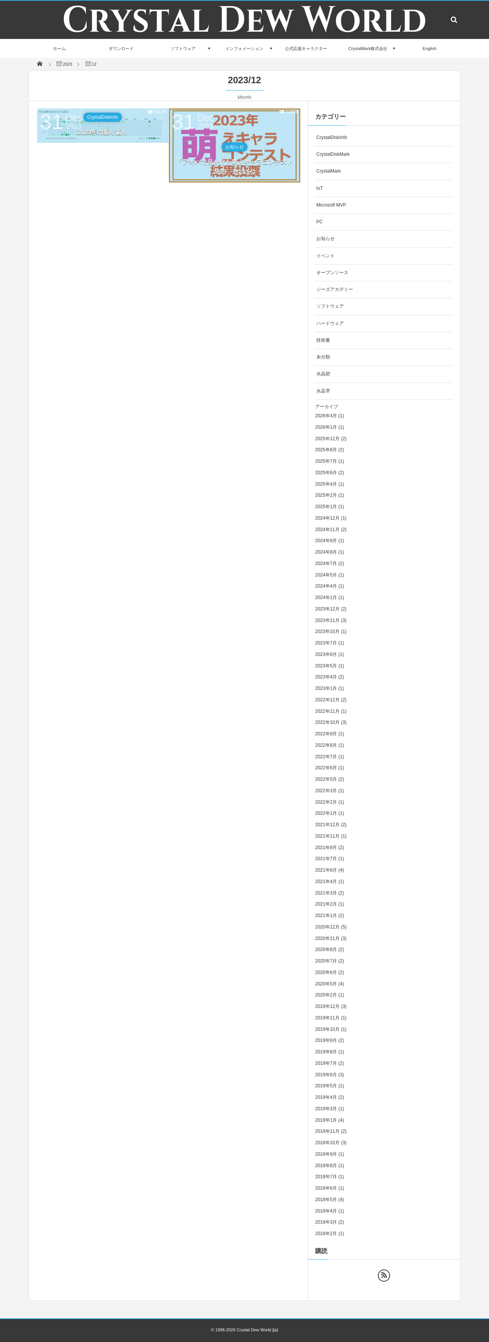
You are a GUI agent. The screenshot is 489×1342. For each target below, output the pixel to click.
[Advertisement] (168, 251)
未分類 (323, 357)
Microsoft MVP (331, 205)
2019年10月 (327, 1029)
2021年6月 (326, 870)
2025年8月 (326, 449)
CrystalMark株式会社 (367, 48)
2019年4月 (326, 1097)
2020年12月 (327, 927)
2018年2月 (326, 1233)
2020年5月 (326, 984)
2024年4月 (326, 586)
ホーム (59, 48)
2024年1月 (326, 597)
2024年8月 (326, 552)
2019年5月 (326, 1085)
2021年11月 (327, 836)
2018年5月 (326, 1199)
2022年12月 (327, 699)
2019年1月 (326, 1120)
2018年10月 (327, 1142)
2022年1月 (326, 813)
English (429, 48)
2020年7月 (326, 961)
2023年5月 (326, 666)
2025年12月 (327, 438)
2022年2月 (326, 802)
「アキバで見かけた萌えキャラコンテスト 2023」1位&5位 (234, 167)
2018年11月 (327, 1131)
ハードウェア (330, 323)
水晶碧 (323, 373)
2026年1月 (326, 427)
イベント (325, 255)
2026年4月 (326, 415)
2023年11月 (327, 620)
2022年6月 (326, 767)
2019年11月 (327, 1018)
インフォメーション (244, 48)
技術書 (323, 340)
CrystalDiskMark (333, 154)
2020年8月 (326, 949)
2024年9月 (326, 540)
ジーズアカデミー (334, 289)
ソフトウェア (183, 48)
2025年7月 (326, 461)
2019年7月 (326, 1063)
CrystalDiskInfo (102, 117)
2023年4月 (326, 677)
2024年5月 (326, 575)
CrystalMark (328, 171)
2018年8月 (326, 1165)
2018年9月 (326, 1154)
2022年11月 (327, 711)
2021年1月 (326, 915)
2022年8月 (326, 745)
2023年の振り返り (103, 132)
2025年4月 (326, 484)
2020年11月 (327, 938)
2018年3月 (326, 1222)
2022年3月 (326, 790)
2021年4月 (326, 881)
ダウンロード (121, 48)
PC (319, 221)
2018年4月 (326, 1211)
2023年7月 (326, 643)
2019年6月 (326, 1074)
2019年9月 (326, 1040)
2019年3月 (326, 1108)
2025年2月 (326, 495)
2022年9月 (326, 733)
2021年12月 (327, 824)
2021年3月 (326, 893)
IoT (319, 188)
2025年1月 (326, 506)
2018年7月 (326, 1176)
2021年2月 (326, 904)
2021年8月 (326, 847)
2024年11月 (327, 529)
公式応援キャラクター (306, 48)
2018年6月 (326, 1188)
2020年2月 (326, 995)
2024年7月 (326, 563)
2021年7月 (326, 858)
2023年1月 (326, 688)
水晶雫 (323, 391)
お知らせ (234, 147)
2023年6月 (326, 654)
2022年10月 (327, 722)
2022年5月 (326, 779)
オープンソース (332, 272)
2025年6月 (326, 472)
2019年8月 (326, 1052)
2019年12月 (327, 1006)
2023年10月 (327, 631)
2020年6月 (326, 972)
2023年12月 (327, 609)
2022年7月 (326, 756)
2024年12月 (327, 518)
